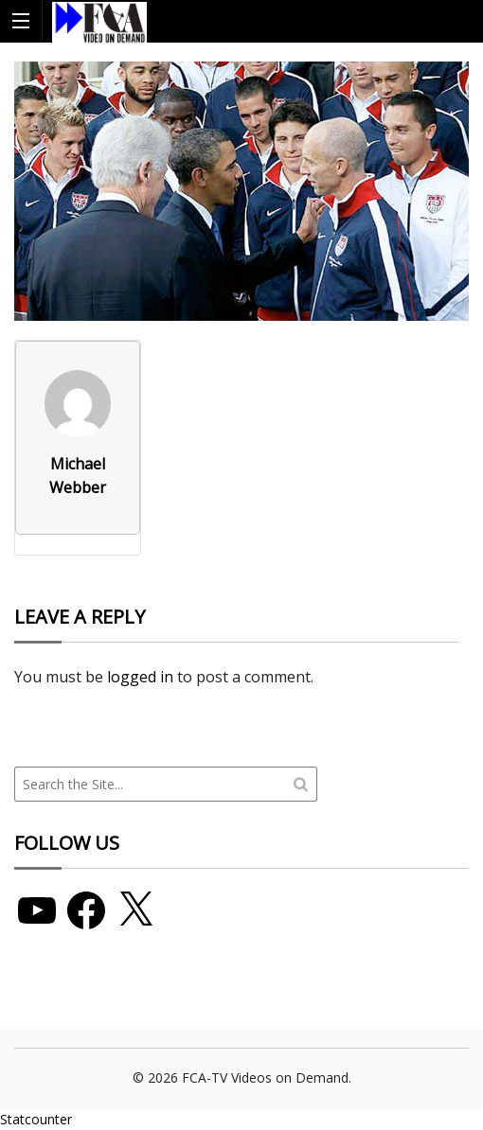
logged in (140, 676)
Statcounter (36, 1119)
